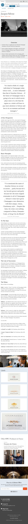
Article (3, 16)
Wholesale (2, 1)
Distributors (11, 8)
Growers (4, 8)
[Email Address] (12, 489)
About (18, 6)
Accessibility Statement (14, 518)
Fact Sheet (8, 16)
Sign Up (25, 488)
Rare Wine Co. (2, 5)
